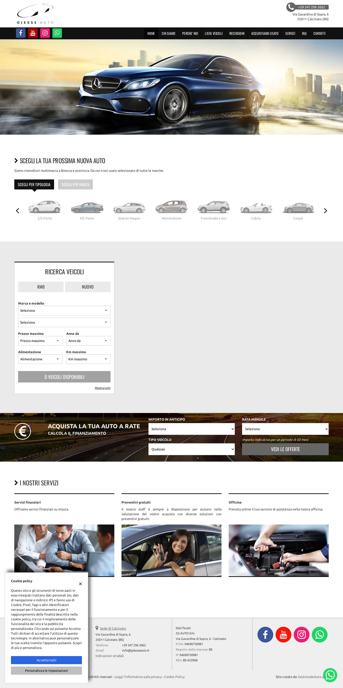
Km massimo (76, 352)
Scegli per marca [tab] (75, 184)
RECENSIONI (236, 33)
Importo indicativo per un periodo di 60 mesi (275, 440)
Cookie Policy (174, 677)
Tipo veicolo (160, 440)
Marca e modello (31, 303)
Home (151, 33)
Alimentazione (29, 352)
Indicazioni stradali (110, 656)
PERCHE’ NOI (190, 33)
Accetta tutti (46, 660)
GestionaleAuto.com (313, 677)
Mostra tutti (103, 387)
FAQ (304, 33)
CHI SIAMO (168, 33)
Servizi (290, 33)
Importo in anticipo (166, 419)
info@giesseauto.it (135, 650)
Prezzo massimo (31, 334)
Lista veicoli (213, 33)
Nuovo (88, 287)
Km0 (41, 287)
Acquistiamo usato (264, 33)
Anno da (72, 334)
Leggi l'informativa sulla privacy (138, 677)
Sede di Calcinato (113, 628)
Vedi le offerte (285, 449)
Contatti (319, 33)
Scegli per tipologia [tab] (34, 184)
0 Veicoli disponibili (64, 376)
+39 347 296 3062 (134, 645)
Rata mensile (254, 419)
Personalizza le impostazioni (46, 671)
